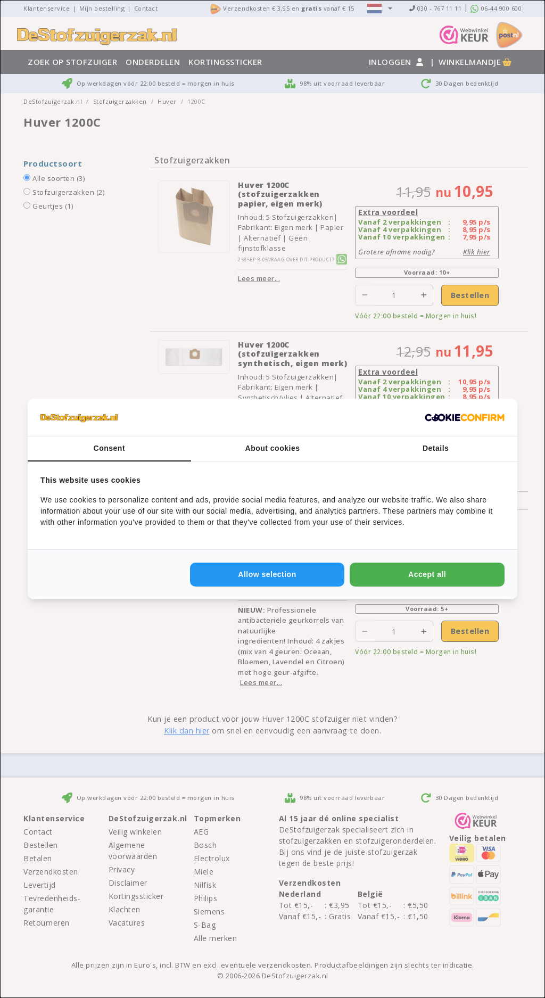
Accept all (427, 574)
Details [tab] (436, 448)
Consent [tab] (110, 448)
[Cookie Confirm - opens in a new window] (465, 417)
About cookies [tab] (272, 448)
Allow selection (267, 574)
